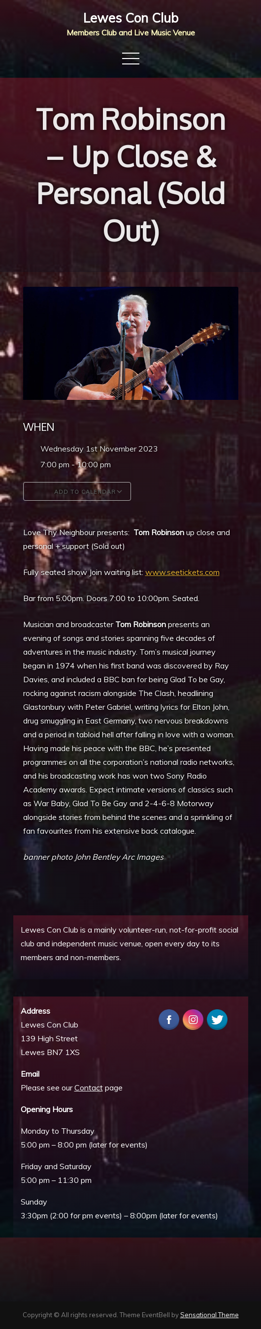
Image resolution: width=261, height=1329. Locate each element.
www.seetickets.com (182, 572)
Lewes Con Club (130, 18)
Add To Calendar (77, 491)
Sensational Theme (209, 1315)
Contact (88, 1087)
